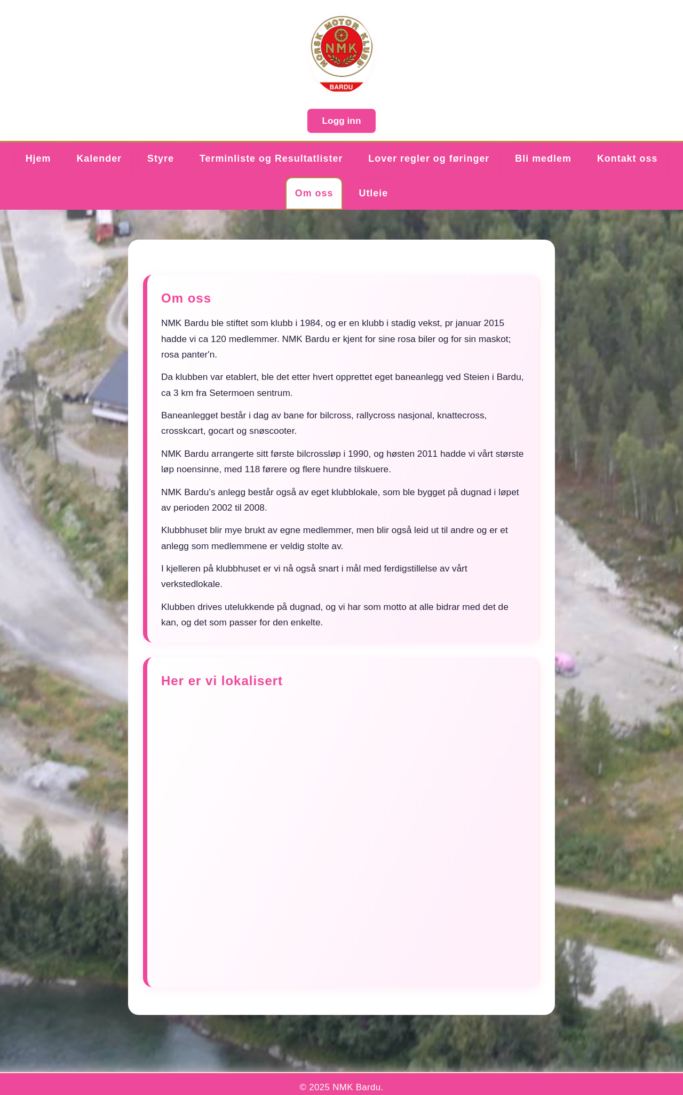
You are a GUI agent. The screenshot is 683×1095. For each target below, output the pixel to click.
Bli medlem (543, 158)
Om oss (314, 193)
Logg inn (341, 120)
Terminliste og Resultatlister (271, 158)
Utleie (373, 193)
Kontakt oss (627, 158)
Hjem (38, 158)
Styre (160, 158)
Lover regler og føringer (428, 158)
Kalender (99, 158)
